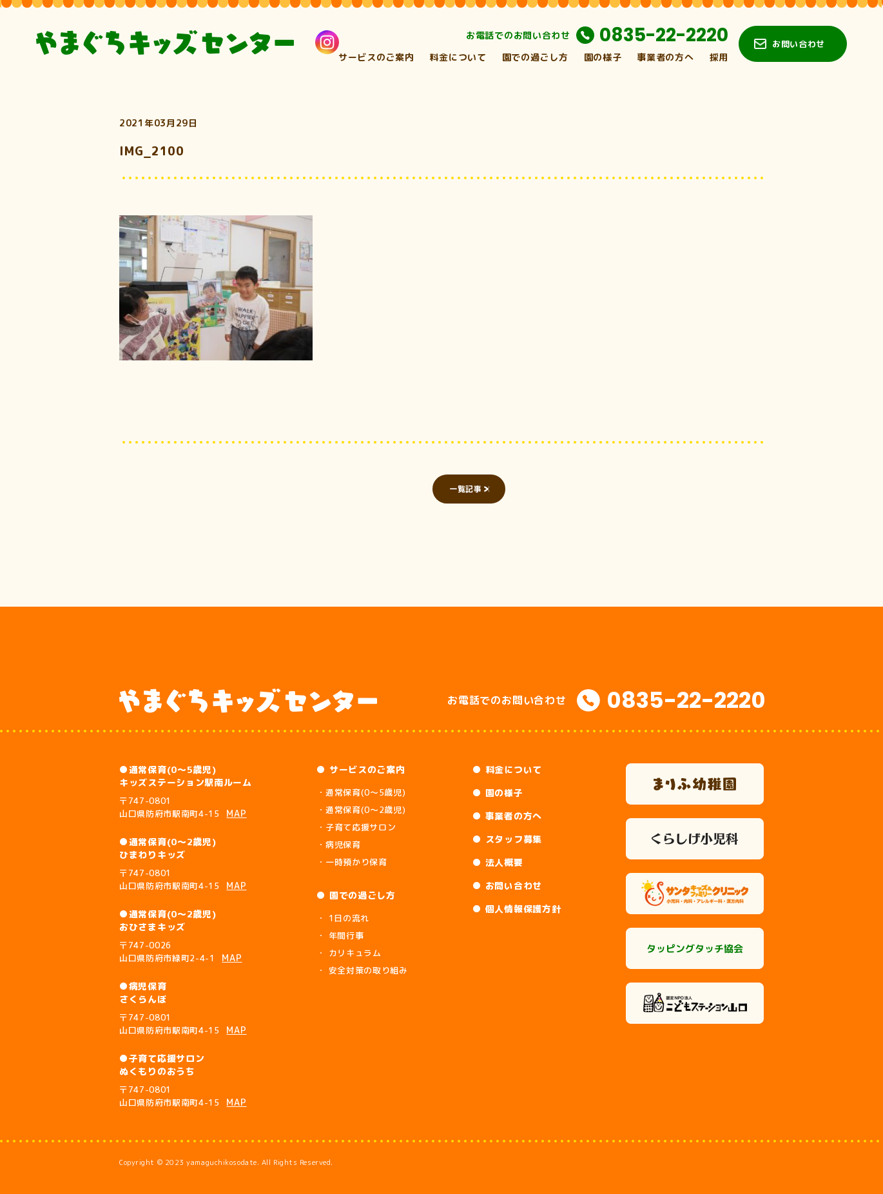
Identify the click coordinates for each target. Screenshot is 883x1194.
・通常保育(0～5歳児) (360, 792)
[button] (216, 287)
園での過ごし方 (535, 57)
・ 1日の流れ (342, 918)
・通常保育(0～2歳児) (360, 810)
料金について (457, 57)
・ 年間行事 (340, 935)
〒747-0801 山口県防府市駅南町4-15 (183, 807)
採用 (719, 57)
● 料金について (507, 769)
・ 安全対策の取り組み (361, 970)
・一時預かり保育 (351, 862)
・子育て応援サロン (356, 827)
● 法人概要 (497, 862)
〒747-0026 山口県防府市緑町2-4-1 (180, 951)
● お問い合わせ (507, 885)
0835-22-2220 (663, 35)
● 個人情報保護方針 (516, 909)
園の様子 (603, 57)
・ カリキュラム (348, 953)
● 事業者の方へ (507, 816)
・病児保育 (338, 844)
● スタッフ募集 (507, 839)
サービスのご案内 (376, 57)
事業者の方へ (665, 57)
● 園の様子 (497, 793)
